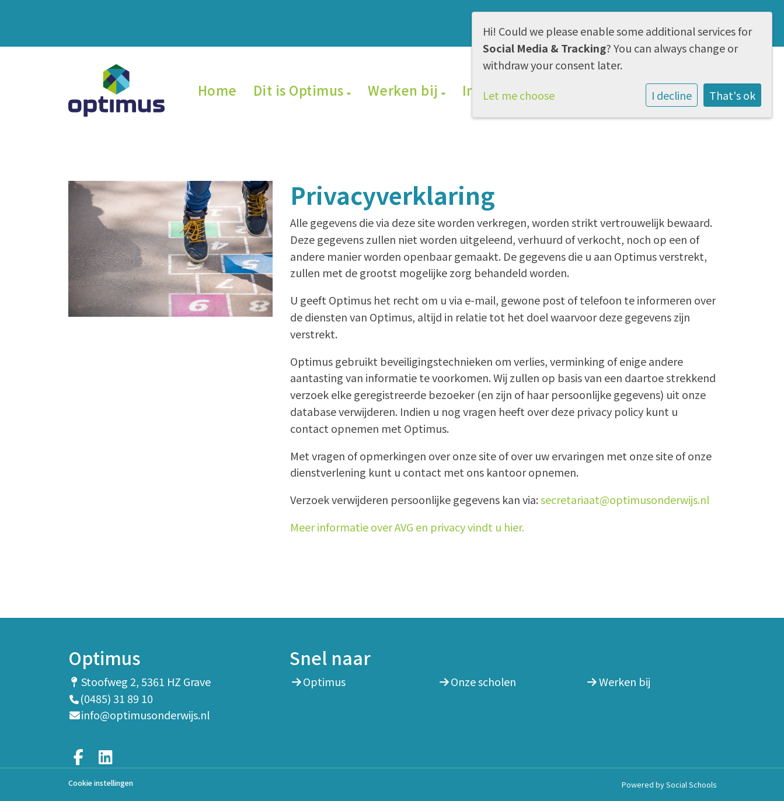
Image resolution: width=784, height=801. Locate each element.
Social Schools (691, 784)
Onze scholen (483, 681)
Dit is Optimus (300, 90)
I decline (671, 95)
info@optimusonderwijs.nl (145, 714)
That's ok (732, 95)
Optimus (324, 681)
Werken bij (405, 90)
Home (217, 90)
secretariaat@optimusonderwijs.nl (625, 499)
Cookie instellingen (100, 783)
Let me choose (519, 95)
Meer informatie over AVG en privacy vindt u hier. (407, 526)
